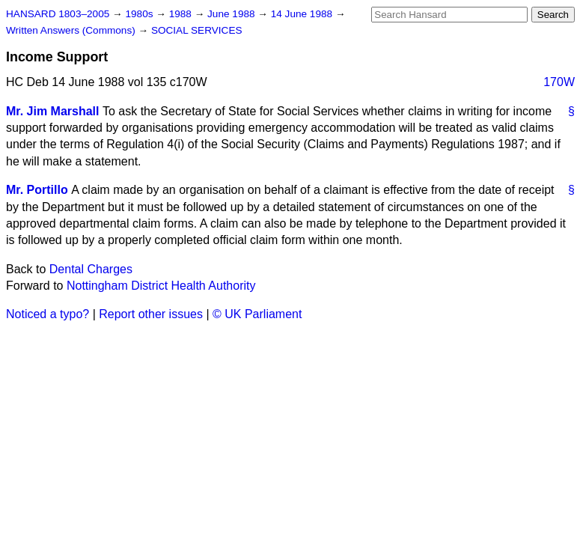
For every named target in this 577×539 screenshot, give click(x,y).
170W (559, 82)
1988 (182, 13)
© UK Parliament (257, 314)
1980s (140, 13)
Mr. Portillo (37, 189)
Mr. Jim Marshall (53, 111)
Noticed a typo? (47, 314)
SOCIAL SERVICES (196, 30)
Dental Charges (90, 269)
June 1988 (232, 13)
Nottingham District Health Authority (161, 285)
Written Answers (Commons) (72, 30)
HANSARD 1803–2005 (57, 13)
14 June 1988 (303, 13)
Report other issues (151, 314)
